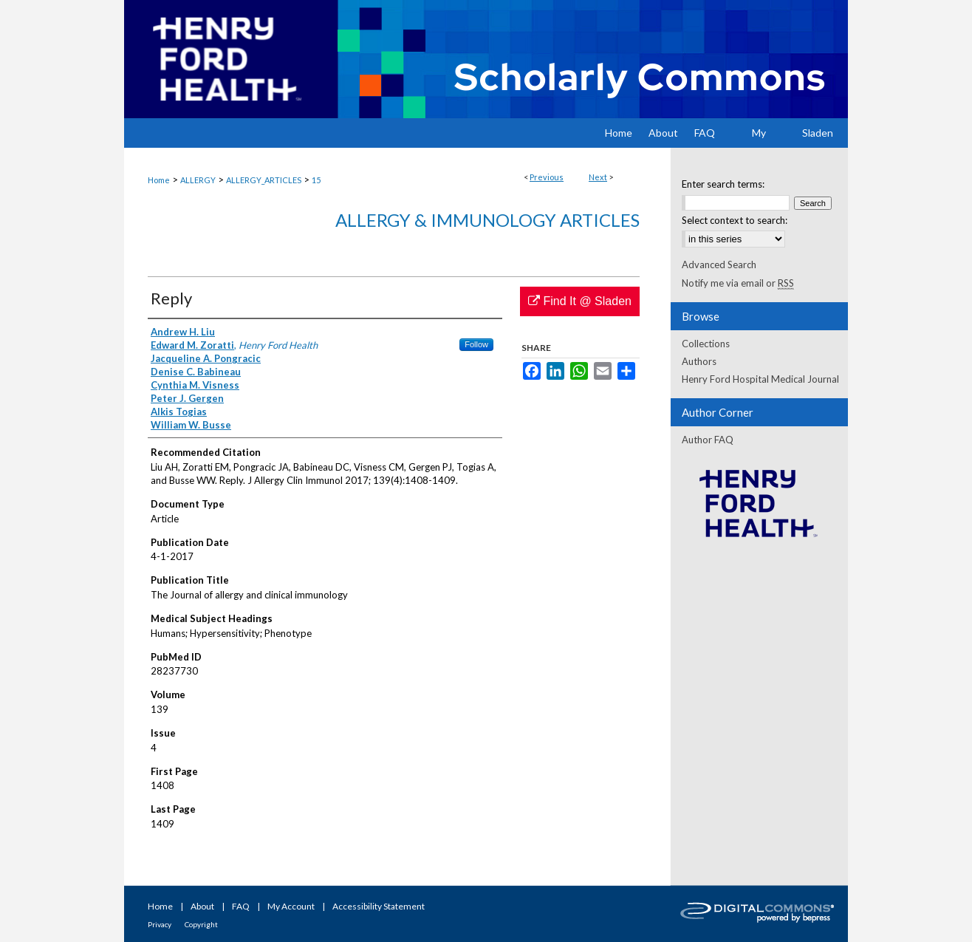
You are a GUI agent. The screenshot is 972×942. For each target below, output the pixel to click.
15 (316, 180)
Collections (706, 343)
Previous (547, 177)
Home (159, 180)
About (202, 906)
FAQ (241, 906)
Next (598, 177)
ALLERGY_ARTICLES (263, 180)
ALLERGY (198, 180)
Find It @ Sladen (580, 301)
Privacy (159, 924)
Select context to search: (734, 220)
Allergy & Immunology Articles (487, 220)
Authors (699, 361)
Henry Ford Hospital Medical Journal (760, 379)
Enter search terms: (723, 184)
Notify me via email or (738, 283)
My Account (291, 906)
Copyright (201, 924)
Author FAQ (707, 440)
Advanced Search (719, 264)
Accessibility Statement (378, 906)
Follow (476, 344)
